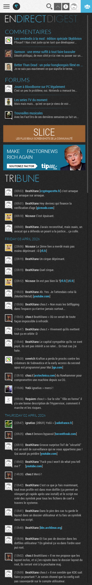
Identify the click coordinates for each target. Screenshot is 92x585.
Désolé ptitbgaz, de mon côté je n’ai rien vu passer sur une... (48, 55)
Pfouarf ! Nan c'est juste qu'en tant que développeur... (45, 42)
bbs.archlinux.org (50, 527)
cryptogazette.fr (50, 191)
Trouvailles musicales (28, 113)
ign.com (57, 367)
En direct (25, 18)
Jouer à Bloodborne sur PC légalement (39, 87)
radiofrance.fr (63, 423)
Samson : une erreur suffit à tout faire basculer (44, 52)
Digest (62, 18)
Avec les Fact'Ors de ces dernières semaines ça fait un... (46, 117)
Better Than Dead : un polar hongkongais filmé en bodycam (48, 65)
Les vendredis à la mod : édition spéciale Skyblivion (48, 39)
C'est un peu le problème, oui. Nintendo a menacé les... (45, 90)
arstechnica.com (44, 375)
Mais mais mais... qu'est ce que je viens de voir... (42, 103)
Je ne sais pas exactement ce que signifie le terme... (44, 68)
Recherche (49, 6)
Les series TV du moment (30, 100)
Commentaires (28, 31)
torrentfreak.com (65, 434)
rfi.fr (43, 251)
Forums (17, 80)
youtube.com (42, 296)
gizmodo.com (45, 208)
